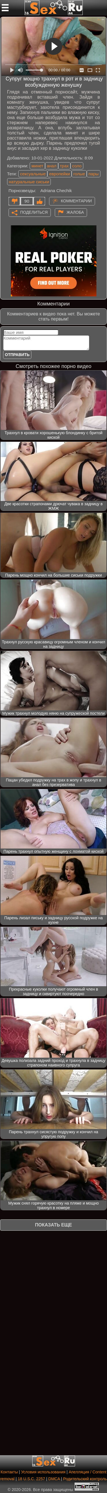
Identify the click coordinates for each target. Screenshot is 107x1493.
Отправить (17, 354)
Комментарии (76, 200)
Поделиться (34, 212)
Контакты (9, 1472)
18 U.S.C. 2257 (31, 1479)
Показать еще (53, 1224)
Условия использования (43, 1472)
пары (93, 173)
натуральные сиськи (29, 181)
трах (64, 165)
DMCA (54, 1479)
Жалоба (75, 212)
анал (51, 165)
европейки (59, 173)
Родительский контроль (85, 1479)
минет (37, 165)
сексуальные (33, 173)
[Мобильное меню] (5, 7)
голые (79, 173)
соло (77, 165)
